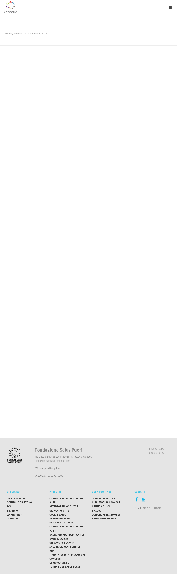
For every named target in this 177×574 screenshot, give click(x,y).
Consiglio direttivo (19, 502)
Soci (9, 506)
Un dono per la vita (61, 542)
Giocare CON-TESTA (61, 522)
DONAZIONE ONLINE (103, 498)
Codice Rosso (57, 514)
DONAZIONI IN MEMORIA (106, 514)
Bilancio (12, 510)
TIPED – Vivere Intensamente (67, 554)
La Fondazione (16, 498)
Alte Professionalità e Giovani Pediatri (63, 508)
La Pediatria (14, 514)
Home (11, 38)
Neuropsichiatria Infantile (66, 534)
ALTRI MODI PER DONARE (106, 502)
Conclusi (55, 558)
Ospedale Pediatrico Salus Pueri (66, 500)
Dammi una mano (60, 518)
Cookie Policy (156, 452)
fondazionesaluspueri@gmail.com (52, 460)
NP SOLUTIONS (152, 508)
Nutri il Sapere (58, 538)
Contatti (12, 518)
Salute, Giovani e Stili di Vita (64, 548)
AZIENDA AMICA (101, 506)
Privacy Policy (156, 448)
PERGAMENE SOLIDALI (104, 518)
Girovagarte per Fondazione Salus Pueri (64, 564)
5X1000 (96, 510)
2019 (18, 38)
